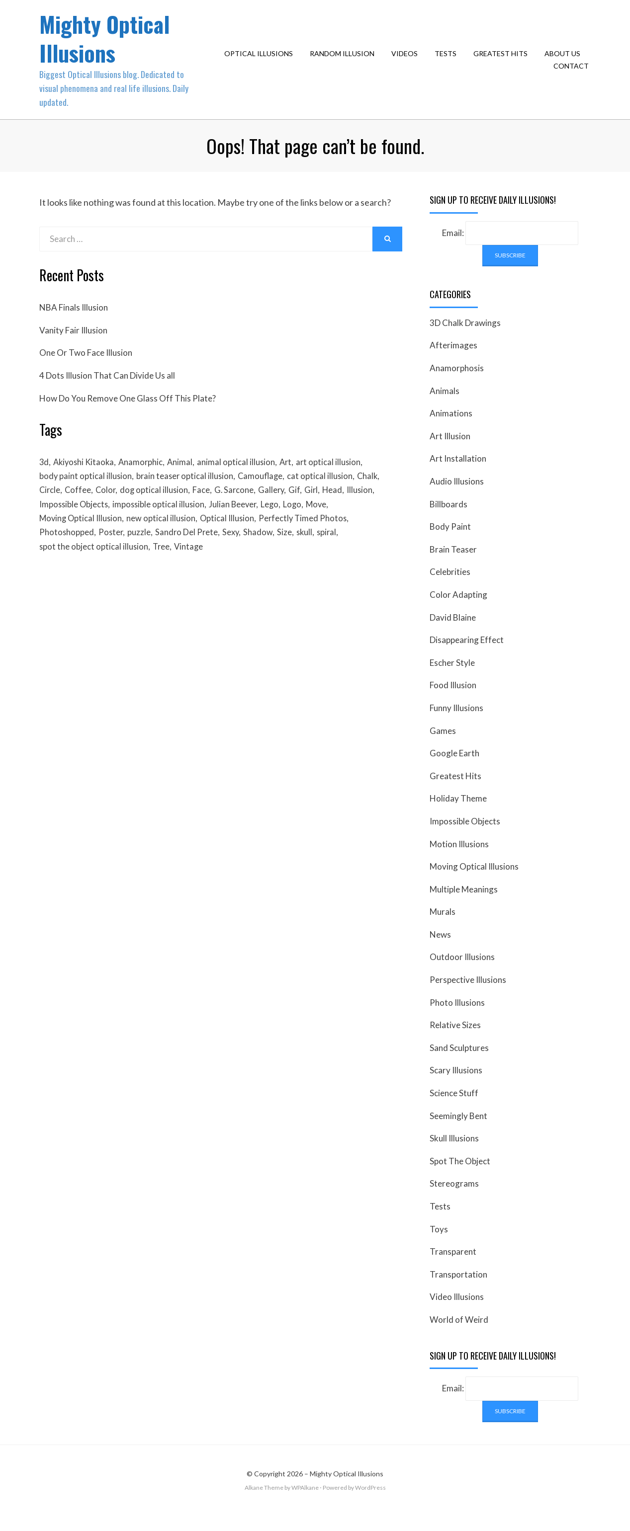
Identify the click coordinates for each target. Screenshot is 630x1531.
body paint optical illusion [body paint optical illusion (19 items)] (86, 493)
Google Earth (454, 768)
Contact (573, 74)
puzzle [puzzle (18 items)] (141, 554)
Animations (451, 429)
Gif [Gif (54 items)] (303, 508)
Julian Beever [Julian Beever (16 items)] (237, 523)
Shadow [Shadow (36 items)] (263, 554)
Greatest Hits (503, 61)
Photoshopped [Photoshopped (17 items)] (66, 554)
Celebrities (450, 587)
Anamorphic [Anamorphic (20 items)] (145, 478)
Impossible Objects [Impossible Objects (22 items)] (74, 523)
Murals (442, 927)
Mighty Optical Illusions (109, 45)
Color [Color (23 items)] (108, 508)
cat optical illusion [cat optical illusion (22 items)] (326, 493)
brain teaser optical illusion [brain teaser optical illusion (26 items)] (187, 493)
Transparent (453, 1267)
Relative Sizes (455, 1041)
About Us (565, 61)
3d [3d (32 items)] (44, 478)
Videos (407, 61)
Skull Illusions (454, 1154)
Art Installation (458, 474)
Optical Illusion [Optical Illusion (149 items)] (231, 538)
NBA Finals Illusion (73, 323)
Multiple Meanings (464, 904)
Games (443, 746)
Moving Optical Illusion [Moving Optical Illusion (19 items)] (81, 538)
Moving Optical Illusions (474, 882)
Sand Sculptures (459, 1063)
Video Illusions (457, 1312)
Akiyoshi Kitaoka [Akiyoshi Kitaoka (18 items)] (86, 478)
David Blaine (453, 633)
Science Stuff (454, 1108)
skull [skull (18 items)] (311, 554)
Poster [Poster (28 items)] (112, 554)
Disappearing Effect (467, 655)
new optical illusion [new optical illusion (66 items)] (164, 538)
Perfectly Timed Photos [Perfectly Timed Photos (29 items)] (309, 538)
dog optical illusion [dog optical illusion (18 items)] (158, 508)
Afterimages (453, 361)
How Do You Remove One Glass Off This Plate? (127, 413)
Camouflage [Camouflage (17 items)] (265, 493)
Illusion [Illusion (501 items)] (371, 508)
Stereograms (454, 1199)
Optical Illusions (261, 61)
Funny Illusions (456, 723)
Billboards (448, 519)
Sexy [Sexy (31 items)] (235, 554)
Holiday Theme (458, 814)
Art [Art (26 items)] (293, 478)
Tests (448, 61)
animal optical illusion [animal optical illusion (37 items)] (243, 478)
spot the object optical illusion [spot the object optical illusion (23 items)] (94, 569)
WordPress (370, 1503)
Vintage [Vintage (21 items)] (192, 569)
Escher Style (452, 678)
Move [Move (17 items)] (325, 523)
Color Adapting (458, 610)
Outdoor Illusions (462, 972)
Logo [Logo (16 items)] (299, 523)
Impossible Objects (465, 836)
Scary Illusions (456, 1086)
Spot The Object (460, 1176)
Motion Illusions (459, 859)
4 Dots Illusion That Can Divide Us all (107, 391)
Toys (439, 1244)
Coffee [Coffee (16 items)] (79, 508)
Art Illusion (450, 451)
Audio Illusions (457, 496)
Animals (444, 406)
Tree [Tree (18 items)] (163, 569)
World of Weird (459, 1335)
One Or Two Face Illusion (85, 368)
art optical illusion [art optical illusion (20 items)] (338, 478)
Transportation (458, 1290)
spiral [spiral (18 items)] (335, 554)
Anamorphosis (457, 383)
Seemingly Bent (458, 1131)
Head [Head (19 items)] (343, 508)
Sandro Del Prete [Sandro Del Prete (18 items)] (190, 554)
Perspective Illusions (468, 995)
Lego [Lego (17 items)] (276, 523)
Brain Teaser (453, 565)
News (440, 950)
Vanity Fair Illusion (73, 345)
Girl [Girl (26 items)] (321, 508)
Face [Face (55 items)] (206, 508)
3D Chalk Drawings (465, 338)
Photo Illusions (457, 1018)
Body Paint (450, 542)
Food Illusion (453, 701)
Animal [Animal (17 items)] (186, 478)
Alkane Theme (264, 1503)
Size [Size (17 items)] (290, 554)
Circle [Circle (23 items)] (50, 508)
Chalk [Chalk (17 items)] (374, 493)
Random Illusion (344, 61)
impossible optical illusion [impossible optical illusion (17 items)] (161, 523)
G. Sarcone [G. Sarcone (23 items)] (240, 508)
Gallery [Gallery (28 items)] (279, 508)
